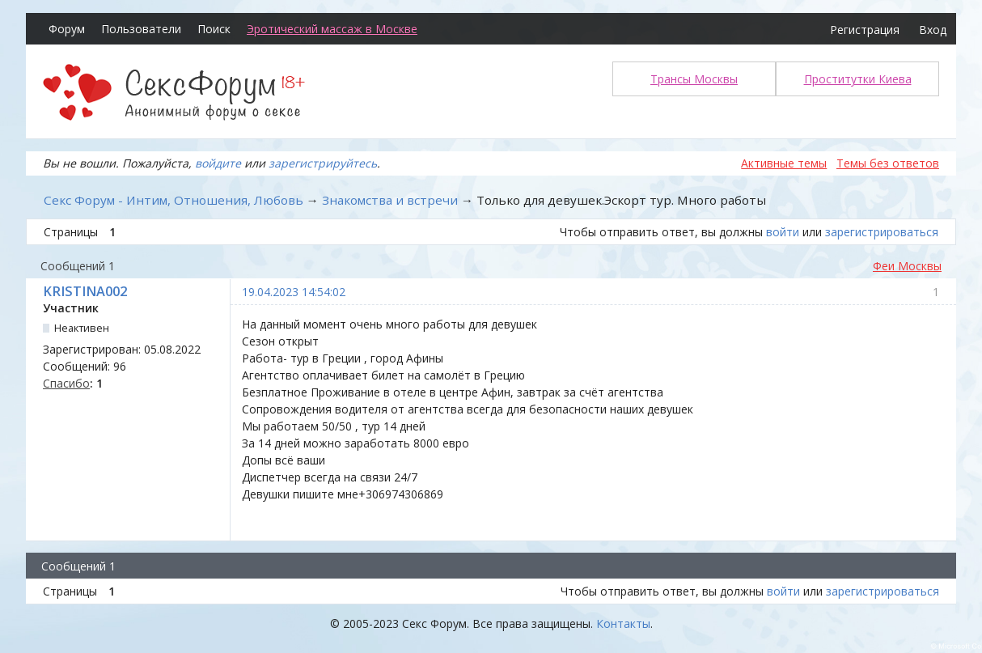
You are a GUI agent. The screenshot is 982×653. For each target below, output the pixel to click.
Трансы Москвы (694, 79)
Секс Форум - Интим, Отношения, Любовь (173, 200)
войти (782, 232)
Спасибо (66, 383)
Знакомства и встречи (390, 200)
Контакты (623, 623)
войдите (218, 163)
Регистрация (864, 29)
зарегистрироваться (881, 232)
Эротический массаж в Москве (332, 28)
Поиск (214, 28)
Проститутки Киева (858, 79)
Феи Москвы (907, 265)
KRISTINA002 (85, 291)
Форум (67, 28)
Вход (932, 29)
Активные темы (784, 163)
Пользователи (141, 28)
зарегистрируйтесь (323, 163)
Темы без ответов (887, 163)
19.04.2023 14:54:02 (293, 291)
